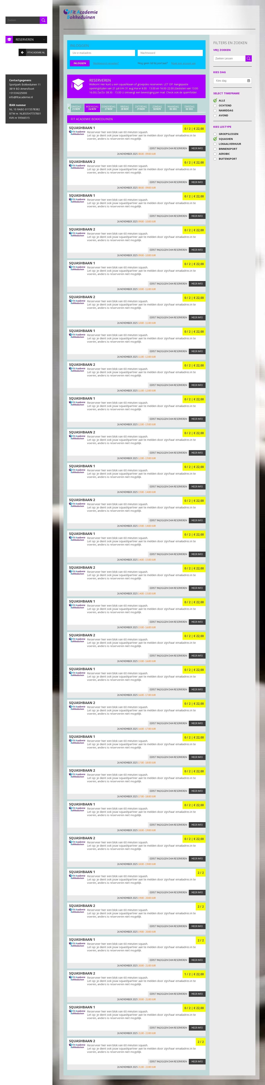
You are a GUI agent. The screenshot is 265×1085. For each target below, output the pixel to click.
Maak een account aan (183, 63)
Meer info (197, 148)
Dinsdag (76, 108)
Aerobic (224, 153)
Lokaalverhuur (230, 144)
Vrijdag (124, 108)
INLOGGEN (79, 45)
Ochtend (225, 105)
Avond (223, 115)
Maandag (173, 108)
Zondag (157, 108)
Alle (222, 100)
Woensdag (92, 108)
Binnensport (228, 149)
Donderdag (108, 108)
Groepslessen (228, 134)
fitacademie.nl (32, 52)
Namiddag (226, 110)
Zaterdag (141, 108)
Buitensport (228, 158)
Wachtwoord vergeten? (106, 63)
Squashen (226, 139)
